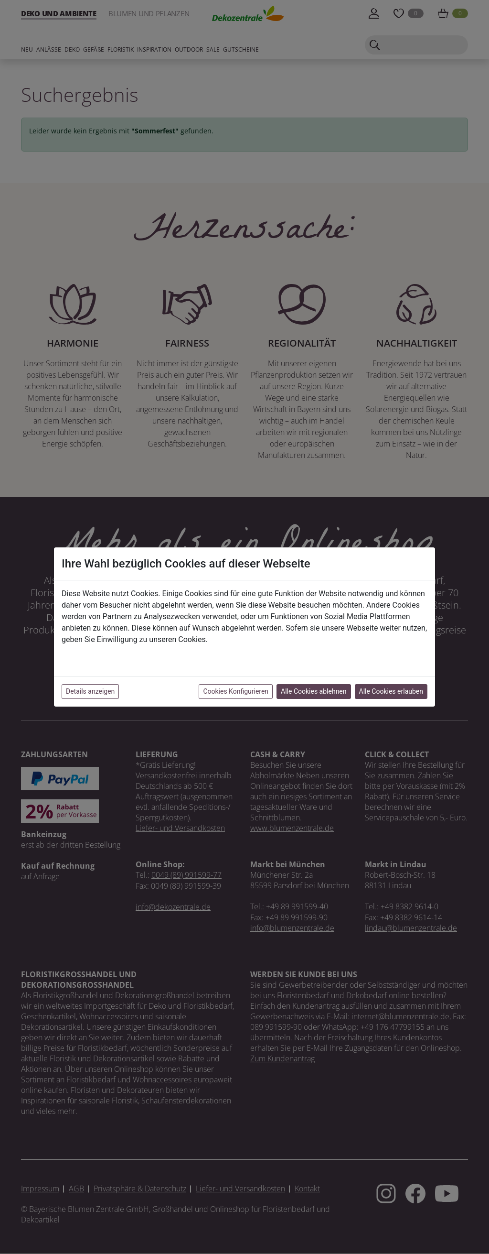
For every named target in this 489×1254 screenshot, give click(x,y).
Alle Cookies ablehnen (313, 691)
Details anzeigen (90, 691)
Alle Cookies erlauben (391, 691)
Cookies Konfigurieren (235, 691)
